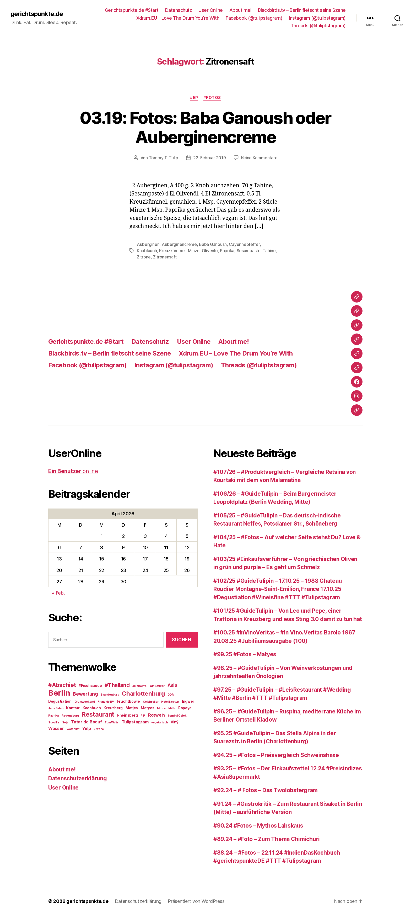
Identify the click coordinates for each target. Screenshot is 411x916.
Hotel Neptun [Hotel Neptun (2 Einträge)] (170, 701)
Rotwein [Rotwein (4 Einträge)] (156, 715)
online (73, 471)
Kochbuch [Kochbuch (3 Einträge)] (92, 708)
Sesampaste (249, 250)
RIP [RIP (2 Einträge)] (142, 715)
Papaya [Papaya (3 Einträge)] (185, 708)
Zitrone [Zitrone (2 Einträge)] (99, 729)
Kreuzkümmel (172, 250)
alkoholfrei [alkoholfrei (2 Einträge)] (139, 686)
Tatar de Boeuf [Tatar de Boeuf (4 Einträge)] (86, 721)
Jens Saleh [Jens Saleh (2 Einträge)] (55, 708)
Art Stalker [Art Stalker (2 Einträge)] (157, 686)
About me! (240, 10)
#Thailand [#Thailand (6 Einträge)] (117, 685)
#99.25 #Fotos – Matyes (244, 654)
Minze (194, 250)
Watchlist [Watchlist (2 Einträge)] (73, 729)
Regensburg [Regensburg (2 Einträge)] (70, 715)
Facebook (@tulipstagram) (254, 18)
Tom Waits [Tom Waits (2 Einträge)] (112, 722)
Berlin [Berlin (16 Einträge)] (59, 692)
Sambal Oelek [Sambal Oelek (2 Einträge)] (177, 715)
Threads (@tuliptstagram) (318, 25)
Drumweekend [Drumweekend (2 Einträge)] (84, 701)
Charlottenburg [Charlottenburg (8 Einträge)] (143, 693)
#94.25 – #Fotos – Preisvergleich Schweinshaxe (276, 755)
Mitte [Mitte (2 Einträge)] (171, 708)
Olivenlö (210, 250)
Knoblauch (147, 250)
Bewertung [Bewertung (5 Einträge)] (85, 694)
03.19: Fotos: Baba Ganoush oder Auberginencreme (205, 127)
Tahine (269, 250)
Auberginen (148, 244)
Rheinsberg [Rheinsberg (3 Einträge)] (127, 715)
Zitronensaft (165, 257)
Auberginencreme (179, 244)
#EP (194, 97)
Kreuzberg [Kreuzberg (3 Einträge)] (113, 708)
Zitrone (144, 257)
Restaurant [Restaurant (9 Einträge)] (98, 714)
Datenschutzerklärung (77, 778)
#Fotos (212, 97)
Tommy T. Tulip (163, 157)
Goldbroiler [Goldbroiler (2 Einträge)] (151, 701)
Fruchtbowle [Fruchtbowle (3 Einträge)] (128, 701)
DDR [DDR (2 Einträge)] (170, 694)
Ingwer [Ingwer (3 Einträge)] (188, 701)
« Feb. (58, 593)
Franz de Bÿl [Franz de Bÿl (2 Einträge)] (106, 701)
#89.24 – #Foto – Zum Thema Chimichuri (266, 839)
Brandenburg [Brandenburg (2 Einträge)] (110, 694)
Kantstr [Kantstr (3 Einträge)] (73, 708)
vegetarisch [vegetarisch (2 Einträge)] (159, 722)
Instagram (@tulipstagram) (317, 18)
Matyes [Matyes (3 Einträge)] (147, 708)
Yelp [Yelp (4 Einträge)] (86, 728)
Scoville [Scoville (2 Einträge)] (53, 722)
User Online (210, 10)
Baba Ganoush (213, 244)
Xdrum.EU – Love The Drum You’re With (177, 18)
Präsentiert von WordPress (196, 901)
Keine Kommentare (259, 157)
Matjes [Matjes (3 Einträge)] (132, 708)
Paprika (227, 250)
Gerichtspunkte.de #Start (132, 10)
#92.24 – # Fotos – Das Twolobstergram (265, 790)
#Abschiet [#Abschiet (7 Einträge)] (62, 685)
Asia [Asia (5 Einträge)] (172, 685)
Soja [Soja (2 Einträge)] (65, 722)
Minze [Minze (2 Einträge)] (161, 708)
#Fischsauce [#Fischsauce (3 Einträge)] (90, 686)
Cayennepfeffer (244, 244)
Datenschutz (178, 10)
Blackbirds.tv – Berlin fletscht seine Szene (302, 10)
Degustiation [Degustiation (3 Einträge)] (60, 701)
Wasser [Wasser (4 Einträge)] (56, 728)
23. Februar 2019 (209, 157)
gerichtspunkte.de (36, 14)
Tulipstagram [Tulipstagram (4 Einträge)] (135, 721)
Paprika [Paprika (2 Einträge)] (53, 715)
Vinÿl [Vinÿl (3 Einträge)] (175, 722)
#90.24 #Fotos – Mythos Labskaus (258, 825)
